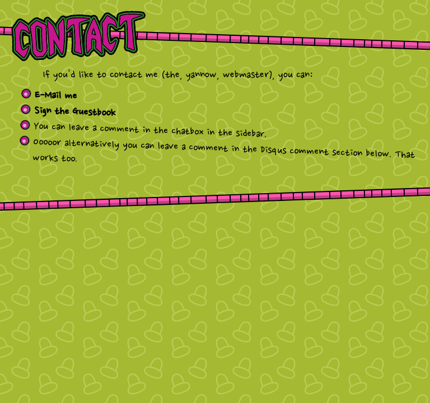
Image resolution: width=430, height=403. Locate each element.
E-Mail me (56, 96)
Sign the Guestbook (75, 112)
